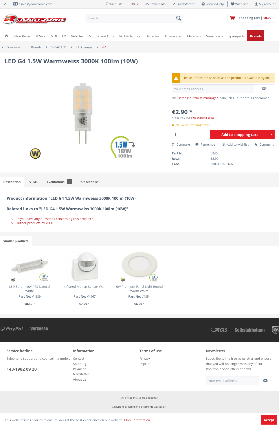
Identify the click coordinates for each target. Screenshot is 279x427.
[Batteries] (152, 35)
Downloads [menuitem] (155, 4)
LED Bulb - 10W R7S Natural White (29, 288)
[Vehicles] (77, 35)
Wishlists (114, 4)
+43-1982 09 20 (22, 369)
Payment (79, 369)
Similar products (15, 241)
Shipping (79, 364)
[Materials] (194, 35)
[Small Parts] (215, 35)
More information (137, 420)
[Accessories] (173, 35)
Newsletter (81, 374)
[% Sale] (40, 35)
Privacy (145, 358)
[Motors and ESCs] (101, 35)
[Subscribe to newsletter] (265, 380)
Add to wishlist (235, 144)
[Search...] (134, 18)
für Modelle (89, 182)
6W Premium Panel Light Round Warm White (139, 288)
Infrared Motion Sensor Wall (84, 286)
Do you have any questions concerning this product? (52, 219)
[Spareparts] (236, 35)
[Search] (178, 18)
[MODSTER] (58, 35)
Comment (264, 144)
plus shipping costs (202, 117)
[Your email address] (232, 380)
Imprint (145, 364)
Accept (269, 420)
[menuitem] (239, 4)
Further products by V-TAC (32, 223)
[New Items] (22, 35)
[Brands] (255, 35)
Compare (181, 144)
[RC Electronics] (130, 35)
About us (79, 379)
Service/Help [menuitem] (213, 4)
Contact (78, 358)
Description (12, 182)
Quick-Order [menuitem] (184, 4)
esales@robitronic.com (35, 4)
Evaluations (59, 181)
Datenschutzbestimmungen (198, 98)
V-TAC (33, 182)
